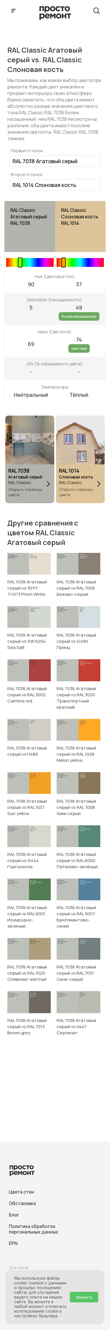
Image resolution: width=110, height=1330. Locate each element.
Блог (14, 1215)
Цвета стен (21, 1192)
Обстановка (22, 1203)
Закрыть (84, 1297)
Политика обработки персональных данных (33, 1229)
